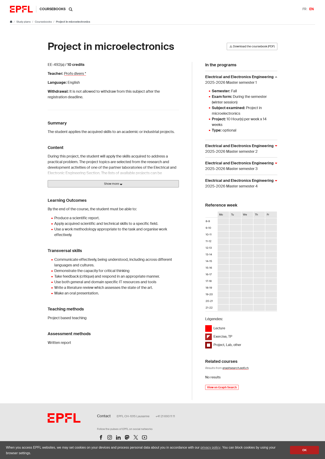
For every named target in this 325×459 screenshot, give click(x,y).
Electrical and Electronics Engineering (239, 79)
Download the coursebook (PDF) (252, 46)
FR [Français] (304, 9)
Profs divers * (75, 73)
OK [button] (304, 450)
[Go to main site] (11, 21)
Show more (113, 184)
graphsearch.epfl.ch (235, 368)
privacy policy (210, 447)
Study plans (23, 21)
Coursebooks (52, 9)
